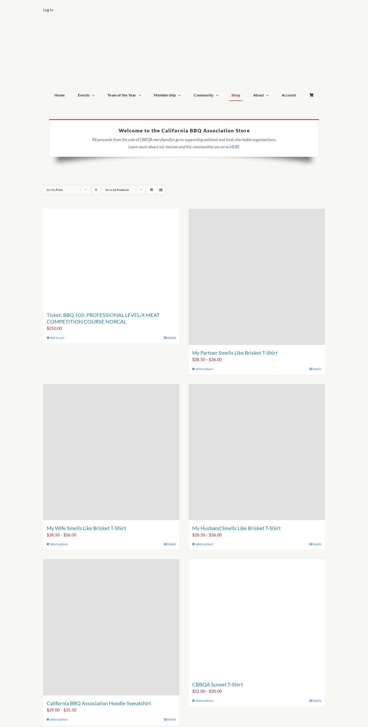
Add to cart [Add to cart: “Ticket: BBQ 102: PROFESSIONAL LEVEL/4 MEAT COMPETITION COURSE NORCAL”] (57, 337)
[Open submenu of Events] (94, 95)
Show (117, 190)
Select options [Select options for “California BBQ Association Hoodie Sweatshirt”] (59, 719)
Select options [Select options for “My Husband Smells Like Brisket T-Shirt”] (204, 544)
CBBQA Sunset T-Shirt (217, 684)
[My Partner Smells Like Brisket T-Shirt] (257, 277)
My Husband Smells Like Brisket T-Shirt (236, 528)
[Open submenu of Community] (218, 95)
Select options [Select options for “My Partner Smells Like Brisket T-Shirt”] (204, 369)
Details (171, 337)
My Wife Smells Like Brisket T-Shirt (86, 528)
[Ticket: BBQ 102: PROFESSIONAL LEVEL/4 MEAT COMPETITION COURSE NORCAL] (111, 258)
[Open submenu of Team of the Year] (140, 95)
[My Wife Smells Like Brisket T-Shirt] (111, 452)
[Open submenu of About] (268, 95)
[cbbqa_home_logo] (184, 27)
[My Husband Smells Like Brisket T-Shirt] (257, 452)
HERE (234, 146)
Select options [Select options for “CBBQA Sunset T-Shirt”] (204, 700)
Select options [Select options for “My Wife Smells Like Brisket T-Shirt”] (59, 544)
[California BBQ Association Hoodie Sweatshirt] (111, 627)
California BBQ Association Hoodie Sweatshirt (99, 703)
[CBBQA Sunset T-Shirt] (257, 618)
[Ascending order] (96, 190)
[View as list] (160, 189)
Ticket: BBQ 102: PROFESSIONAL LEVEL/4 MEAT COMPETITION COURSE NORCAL (103, 318)
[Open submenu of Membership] (180, 95)
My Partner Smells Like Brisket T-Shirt (235, 353)
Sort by (54, 190)
